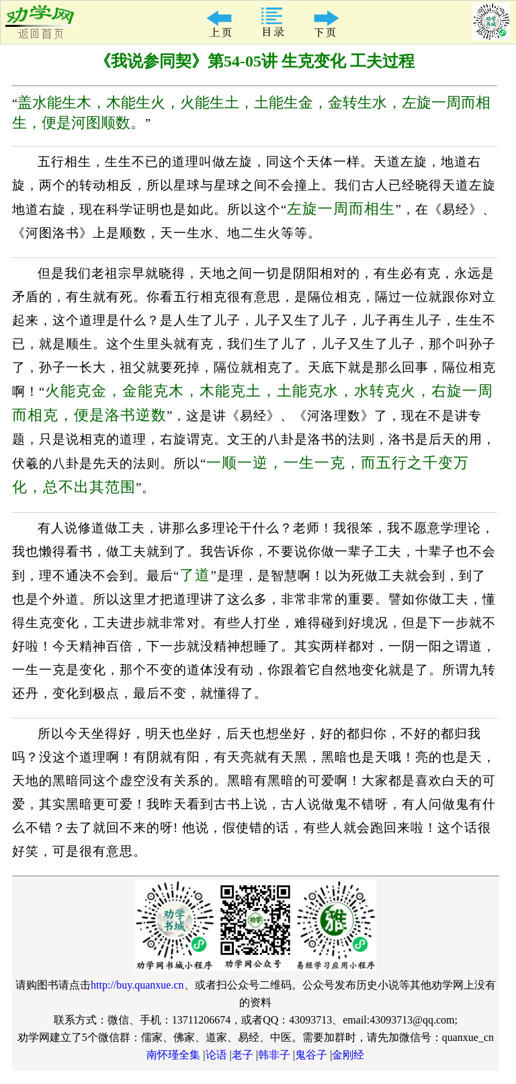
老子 (242, 1054)
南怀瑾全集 (173, 1054)
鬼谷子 (311, 1054)
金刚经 (348, 1054)
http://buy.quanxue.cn (137, 985)
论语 (216, 1054)
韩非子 (274, 1054)
